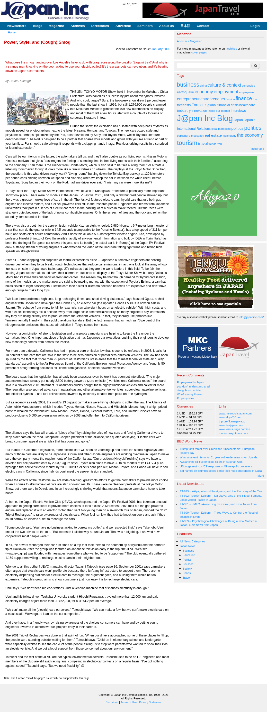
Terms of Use (129, 702)
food (255, 99)
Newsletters (16, 26)
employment (226, 91)
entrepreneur (188, 99)
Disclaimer (111, 702)
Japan (238, 120)
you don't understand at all (193, 386)
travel (203, 143)
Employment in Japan (190, 382)
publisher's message (190, 135)
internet (225, 110)
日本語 (185, 26)
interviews (238, 111)
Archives (77, 26)
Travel (186, 577)
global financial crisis (223, 105)
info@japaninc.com (251, 317)
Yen (219, 143)
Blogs (37, 26)
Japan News (187, 546)
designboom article (189, 390)
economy (204, 91)
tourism (187, 142)
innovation (199, 111)
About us (166, 26)
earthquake (185, 92)
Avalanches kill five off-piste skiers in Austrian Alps (211, 461)
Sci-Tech (188, 564)
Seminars (145, 26)
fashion (230, 99)
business (188, 84)
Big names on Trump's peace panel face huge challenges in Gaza (221, 470)
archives (231, 48)
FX (204, 105)
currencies (248, 85)
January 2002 (161, 49)
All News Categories (192, 541)
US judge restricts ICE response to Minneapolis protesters (216, 466)
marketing (224, 128)
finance (244, 98)
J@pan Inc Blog (205, 118)
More (260, 475)
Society (187, 568)
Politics (187, 559)
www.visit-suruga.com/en (234, 429)
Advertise (123, 26)
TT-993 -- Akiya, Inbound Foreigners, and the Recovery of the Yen (221, 491)
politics (237, 128)
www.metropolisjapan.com (235, 413)
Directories (100, 26)
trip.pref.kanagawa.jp (232, 421)
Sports (187, 573)
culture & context (224, 85)
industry (184, 110)
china (203, 85)
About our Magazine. (190, 41)
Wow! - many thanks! (190, 394)
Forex (196, 105)
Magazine (56, 26)
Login (255, 26)
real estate (212, 135)
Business (188, 550)
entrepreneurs (212, 99)
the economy (250, 135)
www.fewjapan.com (231, 425)
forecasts (184, 105)
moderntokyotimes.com (233, 433)
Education (189, 555)
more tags (257, 148)
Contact (203, 26)
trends (212, 143)
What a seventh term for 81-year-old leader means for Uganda (218, 457)
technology (229, 135)
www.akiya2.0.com (230, 417)
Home (12, 32)
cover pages (199, 52)
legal (214, 128)
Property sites (185, 398)
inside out (214, 110)
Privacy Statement (150, 702)
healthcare (247, 105)
